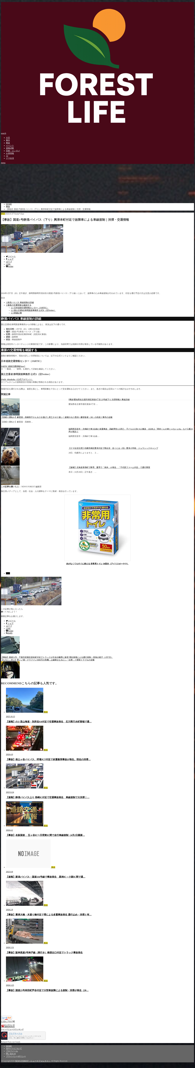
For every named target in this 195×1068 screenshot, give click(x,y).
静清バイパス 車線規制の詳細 (20, 302)
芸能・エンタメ (13, 151)
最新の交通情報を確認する (18, 305)
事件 (8, 140)
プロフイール (12, 1051)
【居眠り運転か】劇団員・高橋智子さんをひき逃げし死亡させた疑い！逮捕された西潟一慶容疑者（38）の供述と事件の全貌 (56, 417)
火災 (8, 138)
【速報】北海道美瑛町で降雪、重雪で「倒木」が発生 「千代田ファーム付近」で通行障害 (109, 467)
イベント (10, 145)
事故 (8, 143)
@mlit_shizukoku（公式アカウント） (17, 379)
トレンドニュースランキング (12, 1029)
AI (7, 156)
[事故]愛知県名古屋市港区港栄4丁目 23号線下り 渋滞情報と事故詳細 (99, 399)
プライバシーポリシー (16, 1056)
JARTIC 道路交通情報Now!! (13, 366)
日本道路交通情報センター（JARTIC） (29, 308)
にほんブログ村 (8, 1021)
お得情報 (10, 153)
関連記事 (16, 313)
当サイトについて (14, 1048)
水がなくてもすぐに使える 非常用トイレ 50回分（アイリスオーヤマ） (97, 564)
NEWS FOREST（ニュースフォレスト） (32, 1061)
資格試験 (10, 148)
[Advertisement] (97, 183)
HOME (9, 1046)
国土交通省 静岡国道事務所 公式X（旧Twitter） (33, 310)
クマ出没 (10, 158)
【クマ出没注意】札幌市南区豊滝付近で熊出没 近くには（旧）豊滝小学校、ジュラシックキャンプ (113, 448)
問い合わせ (11, 1054)
